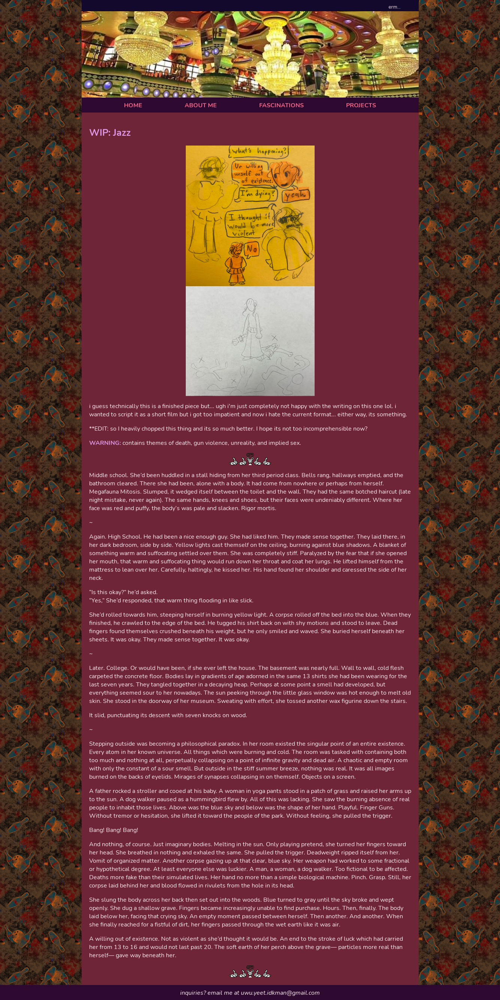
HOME (133, 105)
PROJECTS (361, 105)
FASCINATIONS (281, 105)
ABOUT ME (201, 105)
